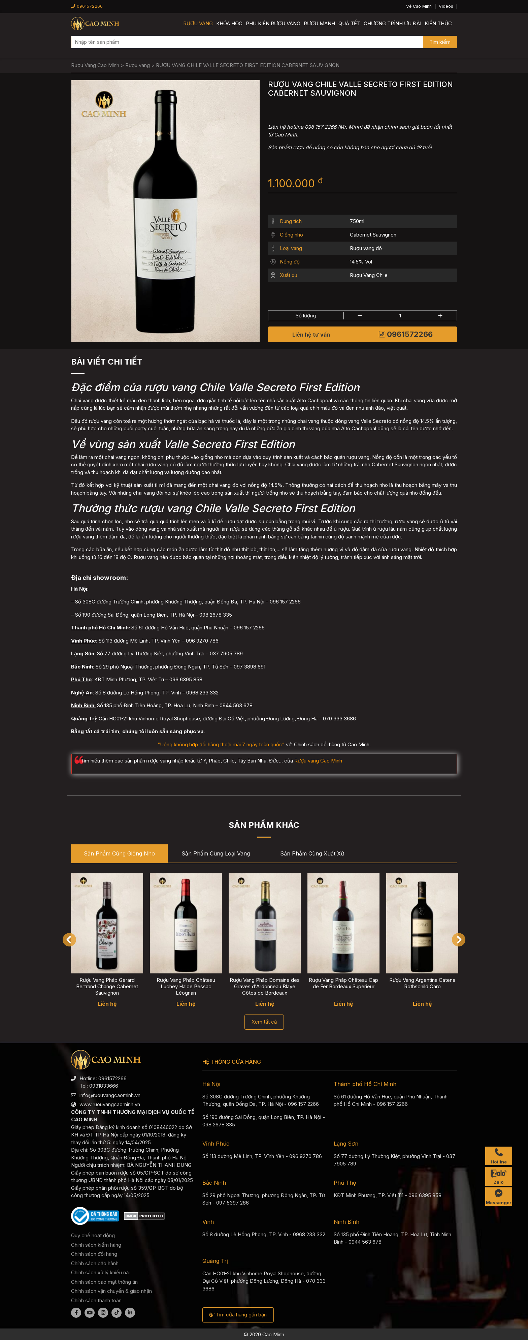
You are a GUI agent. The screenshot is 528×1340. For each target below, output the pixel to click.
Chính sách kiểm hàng (96, 1245)
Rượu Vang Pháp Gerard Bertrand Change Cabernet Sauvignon (107, 986)
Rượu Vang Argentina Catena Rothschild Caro (422, 983)
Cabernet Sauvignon (373, 234)
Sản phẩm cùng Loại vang (216, 853)
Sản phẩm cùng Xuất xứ (312, 853)
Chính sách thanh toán (96, 1300)
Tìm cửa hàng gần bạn (238, 1314)
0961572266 (87, 6)
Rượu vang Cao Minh (318, 760)
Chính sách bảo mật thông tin (104, 1282)
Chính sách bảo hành (95, 1263)
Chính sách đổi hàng (94, 1254)
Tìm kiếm (440, 42)
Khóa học (229, 23)
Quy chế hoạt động (93, 1235)
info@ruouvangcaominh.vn (109, 1095)
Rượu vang (198, 23)
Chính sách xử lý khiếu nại (100, 1272)
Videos (446, 6)
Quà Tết (349, 23)
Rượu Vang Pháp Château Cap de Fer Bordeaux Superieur (343, 983)
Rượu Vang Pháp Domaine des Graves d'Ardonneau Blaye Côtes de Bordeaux (265, 986)
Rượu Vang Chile (369, 275)
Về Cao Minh (419, 6)
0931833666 (103, 1086)
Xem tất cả (264, 1022)
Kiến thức (438, 23)
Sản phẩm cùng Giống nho (119, 853)
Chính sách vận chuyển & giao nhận (111, 1291)
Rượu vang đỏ (366, 248)
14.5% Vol (361, 261)
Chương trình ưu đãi (392, 23)
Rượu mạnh (319, 23)
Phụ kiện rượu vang (273, 23)
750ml (357, 221)
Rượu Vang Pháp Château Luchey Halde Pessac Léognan (186, 986)
